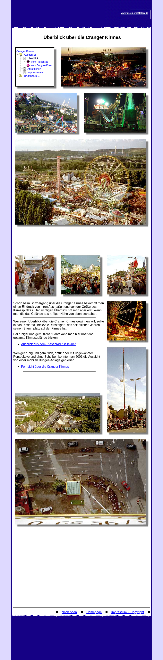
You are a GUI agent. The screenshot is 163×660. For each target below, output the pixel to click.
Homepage (94, 612)
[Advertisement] (82, 241)
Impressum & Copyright (127, 612)
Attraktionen (34, 68)
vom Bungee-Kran (41, 65)
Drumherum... (31, 75)
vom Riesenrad (39, 61)
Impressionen (35, 72)
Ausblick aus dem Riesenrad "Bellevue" (48, 344)
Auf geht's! (30, 54)
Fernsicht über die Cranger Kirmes (45, 366)
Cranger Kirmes (25, 51)
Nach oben (69, 612)
